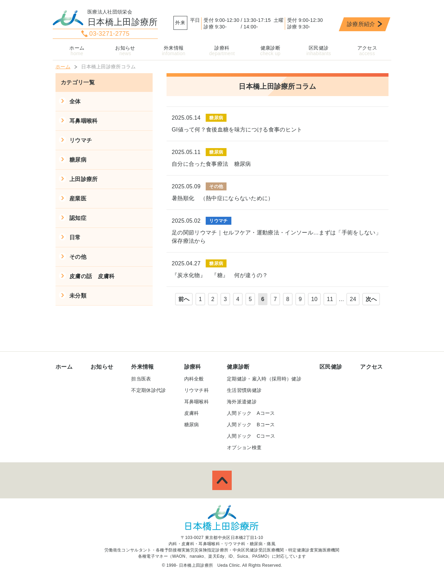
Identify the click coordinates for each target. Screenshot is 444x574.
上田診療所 (83, 179)
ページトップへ (222, 480)
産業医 (77, 199)
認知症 (77, 218)
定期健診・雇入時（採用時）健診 (264, 379)
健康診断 (270, 48)
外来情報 (173, 48)
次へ (371, 299)
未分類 (77, 296)
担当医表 (141, 379)
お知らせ (125, 48)
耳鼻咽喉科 (83, 121)
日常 (75, 237)
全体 (75, 101)
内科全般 (194, 379)
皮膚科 (191, 413)
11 (330, 299)
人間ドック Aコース (251, 413)
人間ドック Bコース (251, 424)
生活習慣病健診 (244, 390)
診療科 (221, 48)
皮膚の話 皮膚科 (92, 276)
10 (314, 299)
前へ (184, 299)
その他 (77, 257)
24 (353, 299)
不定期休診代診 (148, 390)
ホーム (76, 48)
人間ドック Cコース (251, 436)
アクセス (367, 48)
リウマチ (80, 140)
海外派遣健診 (242, 401)
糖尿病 (77, 160)
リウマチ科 (196, 390)
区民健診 (318, 48)
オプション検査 (244, 447)
